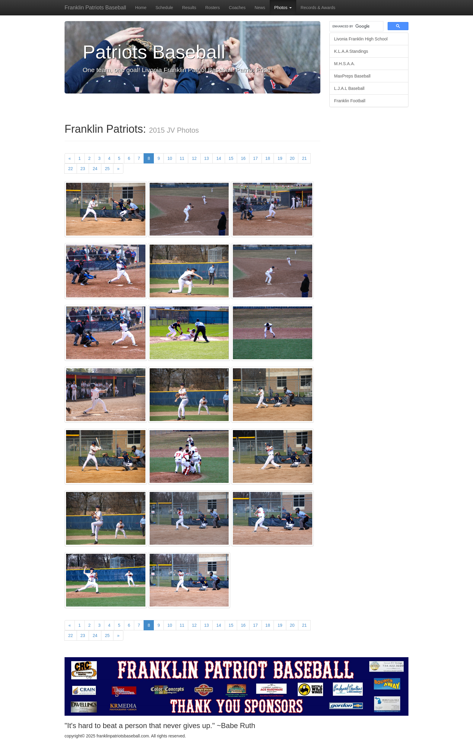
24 (95, 168)
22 (70, 168)
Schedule (164, 7)
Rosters (212, 7)
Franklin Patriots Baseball (95, 8)
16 (243, 158)
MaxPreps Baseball (352, 76)
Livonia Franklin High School (361, 38)
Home (140, 7)
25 (107, 168)
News (260, 7)
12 (194, 158)
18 (267, 158)
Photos (282, 7)
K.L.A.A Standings (351, 51)
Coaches (237, 7)
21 (304, 158)
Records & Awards (318, 7)
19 (280, 158)
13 (206, 158)
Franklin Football (350, 100)
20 (292, 158)
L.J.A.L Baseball (349, 88)
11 (182, 158)
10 (169, 158)
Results (189, 7)
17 (255, 158)
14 (218, 158)
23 (83, 168)
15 (231, 158)
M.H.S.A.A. (344, 63)
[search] (355, 26)
